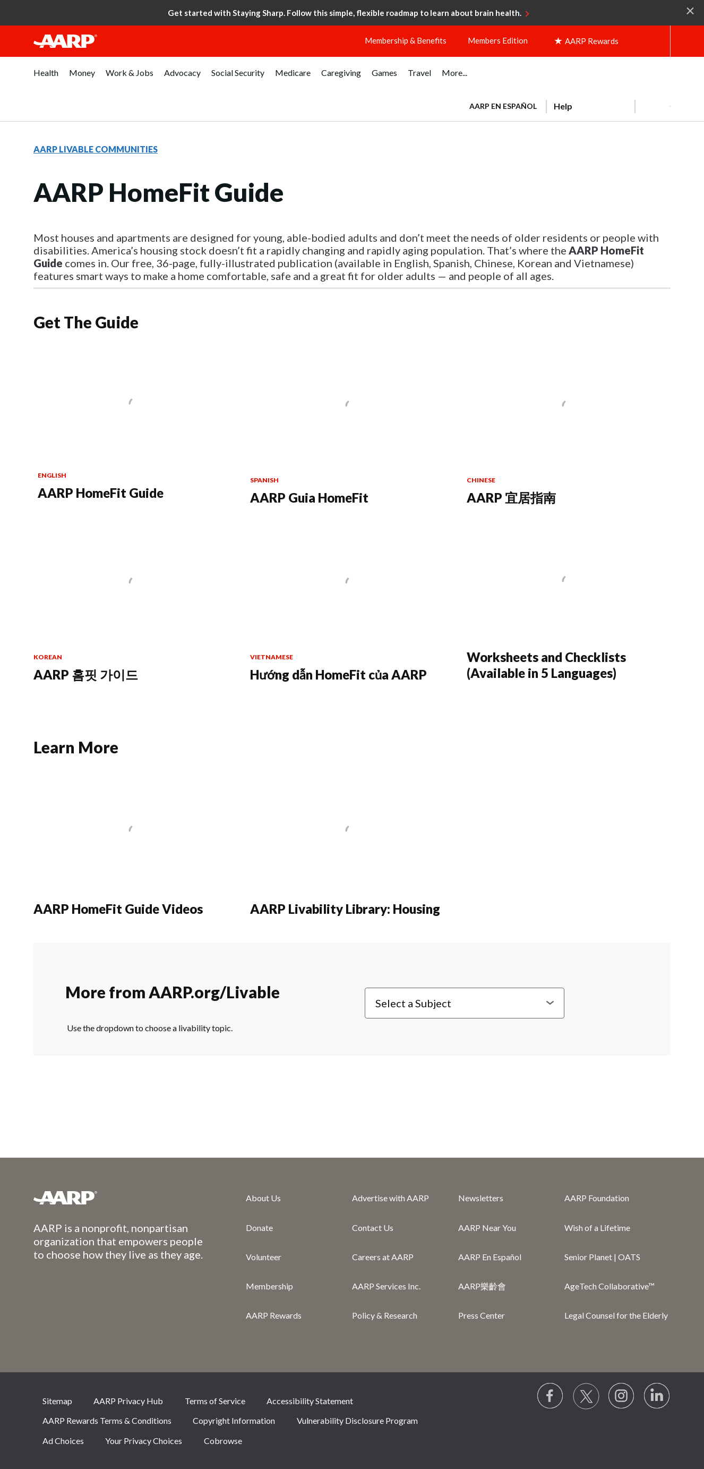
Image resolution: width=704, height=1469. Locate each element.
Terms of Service (215, 1401)
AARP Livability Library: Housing (345, 908)
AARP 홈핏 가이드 (85, 674)
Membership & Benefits (406, 40)
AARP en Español (503, 106)
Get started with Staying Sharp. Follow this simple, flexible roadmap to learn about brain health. (344, 13)
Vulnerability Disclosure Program (357, 1420)
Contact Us (372, 1227)
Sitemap (57, 1401)
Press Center (481, 1315)
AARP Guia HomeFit (309, 497)
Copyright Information (234, 1420)
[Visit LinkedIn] (657, 1396)
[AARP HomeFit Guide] (136, 426)
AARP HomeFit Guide (101, 492)
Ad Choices (63, 1441)
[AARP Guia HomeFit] (352, 428)
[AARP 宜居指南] (569, 428)
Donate (259, 1227)
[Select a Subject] (464, 1003)
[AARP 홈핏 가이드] (135, 605)
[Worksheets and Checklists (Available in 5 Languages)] (569, 604)
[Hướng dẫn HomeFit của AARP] (352, 605)
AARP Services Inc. (386, 1286)
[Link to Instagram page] (621, 1396)
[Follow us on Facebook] (550, 1396)
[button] (652, 106)
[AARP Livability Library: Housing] (352, 846)
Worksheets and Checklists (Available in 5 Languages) (546, 665)
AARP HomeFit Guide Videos (118, 908)
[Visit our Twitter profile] (586, 1396)
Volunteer (263, 1257)
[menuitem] (45, 78)
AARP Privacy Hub (128, 1401)
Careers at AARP (383, 1257)
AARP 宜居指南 (511, 497)
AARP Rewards (274, 1315)
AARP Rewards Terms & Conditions (106, 1420)
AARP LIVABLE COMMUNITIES (95, 149)
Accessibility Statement (310, 1401)
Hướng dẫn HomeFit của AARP (338, 674)
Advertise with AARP (390, 1198)
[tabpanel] (565, 105)
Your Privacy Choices (143, 1441)
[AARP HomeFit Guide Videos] (135, 846)
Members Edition (498, 40)
